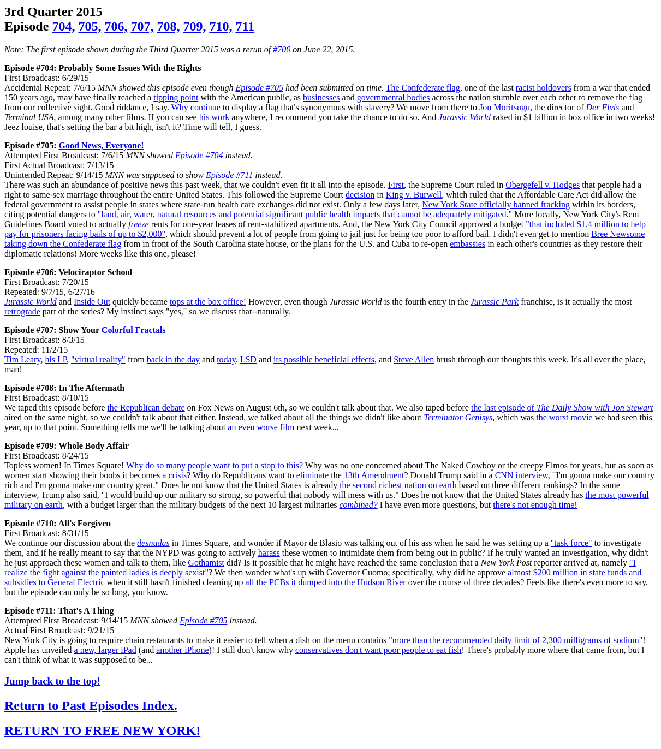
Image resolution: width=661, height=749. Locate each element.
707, (141, 26)
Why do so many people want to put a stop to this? (214, 465)
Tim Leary (22, 359)
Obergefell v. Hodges (542, 184)
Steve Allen (414, 359)
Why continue (196, 107)
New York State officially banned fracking (496, 204)
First (396, 184)
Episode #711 (229, 175)
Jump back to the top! (52, 681)
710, (220, 26)
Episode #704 (199, 155)
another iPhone (182, 650)
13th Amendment (374, 475)
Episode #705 (259, 87)
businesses (321, 97)
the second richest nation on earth (398, 485)
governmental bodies (393, 97)
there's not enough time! (535, 504)
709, (194, 26)
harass (269, 552)
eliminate (312, 475)
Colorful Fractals (134, 330)
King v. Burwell (414, 194)
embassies (467, 243)
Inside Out (92, 301)
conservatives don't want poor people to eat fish (378, 650)
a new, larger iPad (105, 650)
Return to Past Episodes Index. (90, 705)
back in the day (173, 359)
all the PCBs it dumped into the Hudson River (325, 582)
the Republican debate (145, 407)
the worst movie (564, 417)
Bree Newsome (618, 234)
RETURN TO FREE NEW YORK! (102, 730)
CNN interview (521, 475)
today (226, 359)
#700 (281, 49)
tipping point (175, 97)
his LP (56, 359)
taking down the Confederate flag (62, 243)
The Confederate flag (423, 87)
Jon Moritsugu (504, 107)
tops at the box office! (208, 301)
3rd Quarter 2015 (53, 11)
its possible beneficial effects (323, 359)
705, (89, 26)
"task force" (571, 543)
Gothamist (206, 562)
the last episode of (562, 407)
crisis (177, 475)
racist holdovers (543, 87)
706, (115, 26)
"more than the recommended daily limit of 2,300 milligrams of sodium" (515, 640)
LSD (248, 359)
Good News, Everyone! (101, 145)
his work (214, 117)
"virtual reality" (98, 359)
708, (168, 26)
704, (63, 26)
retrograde (22, 311)
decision (360, 194)
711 (244, 26)
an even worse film (261, 427)
